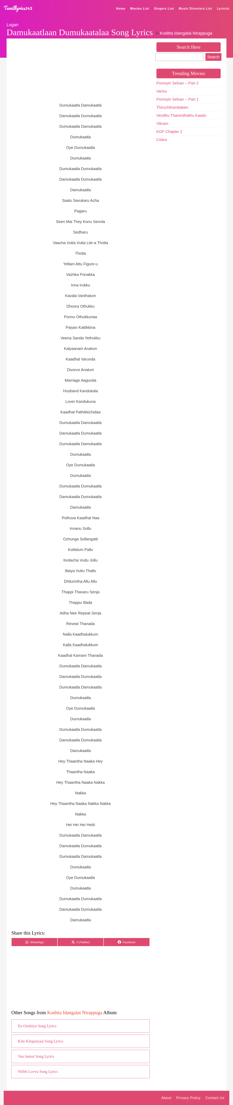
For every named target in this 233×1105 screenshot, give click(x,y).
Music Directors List (195, 8)
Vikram (162, 123)
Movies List (139, 8)
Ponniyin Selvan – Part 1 (177, 99)
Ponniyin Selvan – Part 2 (177, 83)
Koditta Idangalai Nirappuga (186, 33)
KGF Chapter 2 (169, 131)
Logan (12, 24)
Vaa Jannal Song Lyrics (36, 1056)
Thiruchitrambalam (172, 107)
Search (213, 57)
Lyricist (223, 8)
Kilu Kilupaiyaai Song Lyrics (40, 1041)
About (166, 1098)
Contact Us (215, 1098)
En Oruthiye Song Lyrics (37, 1026)
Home (120, 8)
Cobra (161, 140)
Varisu (161, 91)
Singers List (164, 8)
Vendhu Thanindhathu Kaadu (181, 115)
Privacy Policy (188, 1098)
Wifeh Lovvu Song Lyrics (38, 1071)
